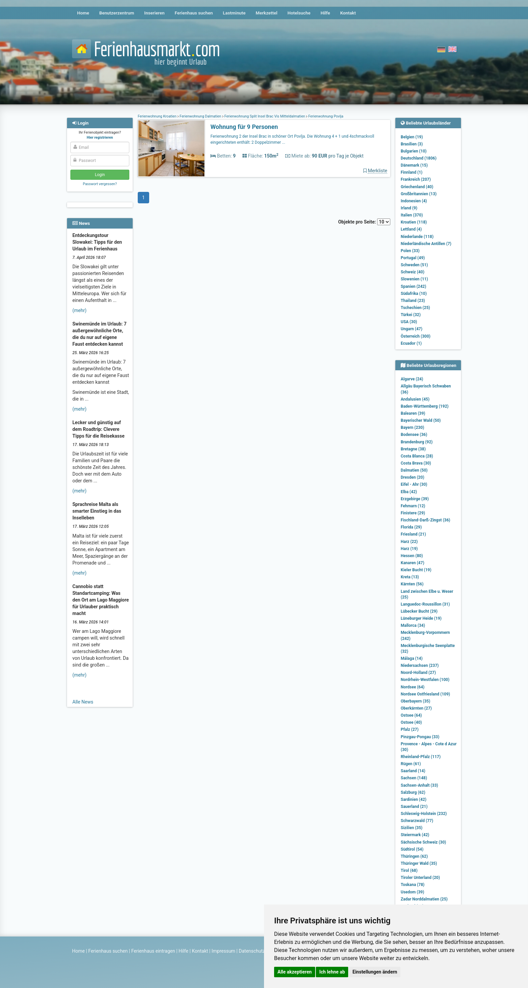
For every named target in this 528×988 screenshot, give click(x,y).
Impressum (223, 951)
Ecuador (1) (411, 343)
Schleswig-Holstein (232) (424, 813)
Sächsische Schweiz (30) (423, 842)
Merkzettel (266, 12)
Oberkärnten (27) (416, 708)
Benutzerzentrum (116, 12)
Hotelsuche (299, 12)
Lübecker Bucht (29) (419, 611)
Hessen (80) (412, 555)
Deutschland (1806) (418, 158)
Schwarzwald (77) (417, 820)
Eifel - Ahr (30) (414, 484)
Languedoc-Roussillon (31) (425, 604)
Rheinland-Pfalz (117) (420, 756)
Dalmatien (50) (414, 470)
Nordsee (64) (413, 687)
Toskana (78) (413, 884)
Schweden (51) (414, 265)
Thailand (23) (413, 300)
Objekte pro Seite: (364, 221)
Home (83, 12)
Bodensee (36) (414, 434)
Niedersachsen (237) (420, 665)
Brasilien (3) (412, 144)
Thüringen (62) (414, 856)
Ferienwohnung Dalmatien (200, 116)
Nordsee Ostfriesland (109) (425, 694)
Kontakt (348, 12)
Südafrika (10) (414, 293)
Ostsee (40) (411, 722)
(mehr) (79, 310)
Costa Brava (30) (416, 463)
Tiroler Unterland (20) (420, 877)
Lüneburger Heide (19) (421, 618)
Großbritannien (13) (419, 194)
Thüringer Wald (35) (419, 863)
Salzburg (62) (413, 792)
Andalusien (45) (415, 399)
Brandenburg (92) (417, 442)
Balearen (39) (413, 413)
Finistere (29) (413, 513)
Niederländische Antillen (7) (426, 243)
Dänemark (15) (414, 165)
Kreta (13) (410, 577)
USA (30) (409, 321)
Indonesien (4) (414, 201)
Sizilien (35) (412, 827)
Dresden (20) (412, 477)
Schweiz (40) (412, 272)
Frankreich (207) (416, 179)
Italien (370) (412, 215)
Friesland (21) (413, 534)
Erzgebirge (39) (415, 499)
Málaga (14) (412, 658)
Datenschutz (252, 951)
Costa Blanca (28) (417, 456)
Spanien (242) (413, 286)
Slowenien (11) (414, 279)
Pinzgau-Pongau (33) (420, 737)
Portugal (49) (413, 257)
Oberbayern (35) (415, 701)
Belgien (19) (412, 137)
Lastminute (234, 12)
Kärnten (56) (412, 584)
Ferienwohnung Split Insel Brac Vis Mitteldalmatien (265, 116)
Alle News (82, 702)
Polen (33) (410, 250)
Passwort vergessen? (100, 184)
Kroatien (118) (414, 222)
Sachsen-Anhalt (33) (419, 785)
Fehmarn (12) (413, 506)
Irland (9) (409, 208)
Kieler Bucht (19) (416, 570)
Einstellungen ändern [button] (375, 972)
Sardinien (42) (413, 799)
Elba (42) (409, 491)
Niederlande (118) (417, 236)
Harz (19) (409, 548)
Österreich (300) (415, 336)
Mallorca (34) (413, 625)
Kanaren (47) (412, 562)
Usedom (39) (412, 892)
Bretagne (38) (413, 449)
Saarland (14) (413, 771)
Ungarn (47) (411, 329)
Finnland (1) (412, 172)
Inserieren (154, 12)
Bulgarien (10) (414, 151)
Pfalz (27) (410, 729)
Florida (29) (411, 527)
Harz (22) (409, 541)
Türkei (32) (411, 314)
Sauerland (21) (414, 806)
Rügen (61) (411, 763)
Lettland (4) (411, 229)
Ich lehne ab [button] (332, 972)
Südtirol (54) (412, 849)
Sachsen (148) (414, 778)
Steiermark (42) (415, 834)
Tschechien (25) (415, 307)
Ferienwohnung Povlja (325, 116)
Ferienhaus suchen (194, 12)
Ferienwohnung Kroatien (157, 116)
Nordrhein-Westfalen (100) (425, 679)
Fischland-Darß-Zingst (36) (425, 520)
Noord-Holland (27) (418, 672)
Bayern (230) (412, 427)
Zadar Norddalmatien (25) (424, 899)
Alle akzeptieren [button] (294, 972)
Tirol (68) (409, 870)
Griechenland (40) (417, 186)
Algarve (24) (412, 379)
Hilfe (325, 12)
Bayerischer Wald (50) (421, 420)
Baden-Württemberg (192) (425, 406)
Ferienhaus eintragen (153, 951)
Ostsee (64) (411, 715)
